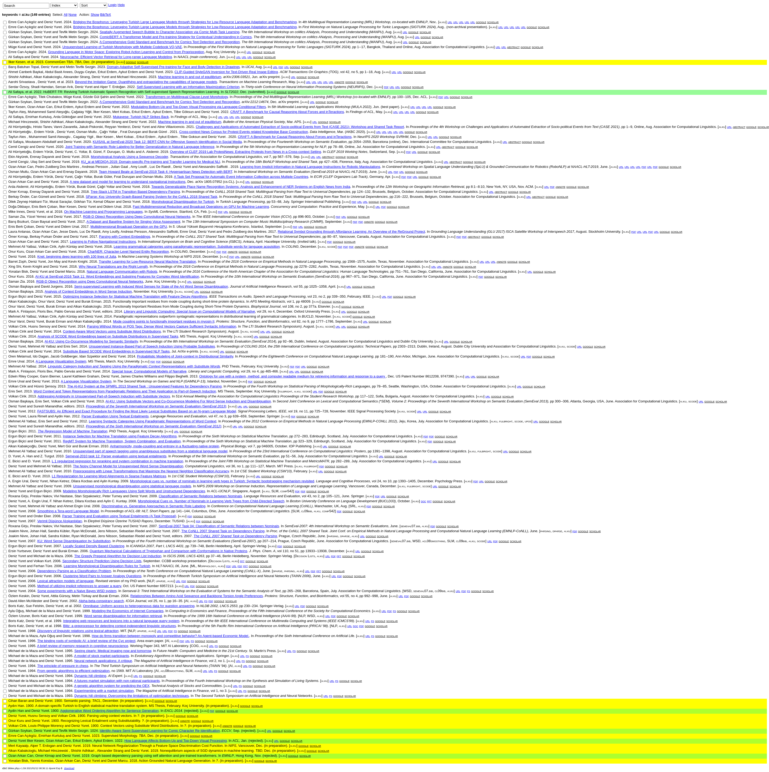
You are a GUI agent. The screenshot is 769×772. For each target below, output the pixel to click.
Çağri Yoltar (106, 187)
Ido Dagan (41, 356)
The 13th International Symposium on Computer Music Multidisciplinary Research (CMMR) (254, 222)
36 (233, 466)
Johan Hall (38, 531)
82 (299, 321)
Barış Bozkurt (18, 222)
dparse (557, 531)
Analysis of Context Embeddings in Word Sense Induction (88, 291)
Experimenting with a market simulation (104, 691)
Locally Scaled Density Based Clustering (93, 546)
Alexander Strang (76, 77)
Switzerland (378, 152)
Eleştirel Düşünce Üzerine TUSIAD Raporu (120, 521)
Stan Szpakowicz (88, 496)
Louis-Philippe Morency (46, 726)
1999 (86, 611)
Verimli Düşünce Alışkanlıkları (59, 521)
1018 (133, 761)
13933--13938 (316, 551)
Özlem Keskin (18, 596)
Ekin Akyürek (18, 157)
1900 (58, 701)
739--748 (197, 546)
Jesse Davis (68, 232)
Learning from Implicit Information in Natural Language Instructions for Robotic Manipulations (310, 167)
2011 (32, 431)
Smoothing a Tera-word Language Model (68, 511)
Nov (521, 187)
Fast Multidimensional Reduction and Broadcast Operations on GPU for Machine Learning (201, 207)
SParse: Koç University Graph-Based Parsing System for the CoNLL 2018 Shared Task (151, 197)
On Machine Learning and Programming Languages (103, 212)
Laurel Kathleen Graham (80, 376)
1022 (118, 741)
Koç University (224, 52)
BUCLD (307, 316)
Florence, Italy (350, 162)
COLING (292, 246)
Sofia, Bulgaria (387, 396)
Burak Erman (91, 301)
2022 (131, 87)
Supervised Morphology (119, 736)
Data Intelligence (322, 132)
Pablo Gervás (64, 371)
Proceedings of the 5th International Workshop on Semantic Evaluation (225, 456)
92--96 (288, 341)
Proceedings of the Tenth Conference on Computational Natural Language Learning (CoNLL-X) (189, 571)
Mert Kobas (121, 112)
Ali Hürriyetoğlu (19, 127)
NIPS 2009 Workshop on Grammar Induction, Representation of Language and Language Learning (272, 486)
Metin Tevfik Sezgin (81, 67)
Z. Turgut (47, 456)
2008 (132, 501)
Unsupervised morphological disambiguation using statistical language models (132, 486)
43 (309, 496)
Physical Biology (233, 446)
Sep (392, 152)
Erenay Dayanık (42, 157)
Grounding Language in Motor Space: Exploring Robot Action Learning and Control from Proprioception (126, 52)
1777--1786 (324, 321)
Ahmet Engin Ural (76, 506)
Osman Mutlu (87, 132)
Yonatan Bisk (18, 271)
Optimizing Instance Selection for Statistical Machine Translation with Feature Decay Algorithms (135, 296)
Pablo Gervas (64, 311)
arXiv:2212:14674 (255, 102)
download (69, 768)
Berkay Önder (18, 197)
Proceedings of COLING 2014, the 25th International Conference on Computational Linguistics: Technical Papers (306, 346)
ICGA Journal (136, 601)
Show (95, 15)
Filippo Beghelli (176, 376)
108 (290, 306)
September (333, 222)
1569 (120, 671)
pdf (280, 67)
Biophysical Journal (266, 306)
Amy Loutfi (139, 167)
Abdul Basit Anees (59, 72)
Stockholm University (604, 232)
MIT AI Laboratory (139, 671)
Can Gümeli (40, 197)
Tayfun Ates (17, 137)
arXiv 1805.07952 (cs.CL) (214, 182)
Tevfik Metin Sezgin (73, 32)
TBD (258, 751)
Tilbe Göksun (184, 112)
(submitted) (256, 92)
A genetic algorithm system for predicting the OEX (111, 686)
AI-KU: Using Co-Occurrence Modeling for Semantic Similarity (91, 341)
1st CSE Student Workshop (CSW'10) (263, 471)
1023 (95, 736)
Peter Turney (112, 496)
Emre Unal (16, 361)
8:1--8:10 (477, 187)
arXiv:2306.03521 (236, 77)
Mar (290, 122)
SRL (352, 506)
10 (389, 481)
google (481, 22)
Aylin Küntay (67, 246)
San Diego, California (427, 271)
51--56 (291, 456)
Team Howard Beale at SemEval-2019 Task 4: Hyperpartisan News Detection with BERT (165, 172)
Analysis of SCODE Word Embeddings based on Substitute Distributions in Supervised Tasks (108, 336)
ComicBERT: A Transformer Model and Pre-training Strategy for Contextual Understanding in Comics (176, 37)
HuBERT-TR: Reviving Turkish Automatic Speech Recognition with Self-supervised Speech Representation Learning (131, 92)
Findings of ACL (362, 112)
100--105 (404, 97)
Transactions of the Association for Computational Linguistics (216, 157)
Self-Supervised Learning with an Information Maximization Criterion (188, 87)
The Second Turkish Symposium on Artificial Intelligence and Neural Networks (253, 696)
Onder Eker (42, 516)
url (449, 22)
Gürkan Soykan (20, 32)
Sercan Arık (64, 87)
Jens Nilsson (107, 531)
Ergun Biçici (17, 296)
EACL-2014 (173, 711)
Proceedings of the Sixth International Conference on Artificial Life (304, 636)
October (408, 192)
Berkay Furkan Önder (46, 237)
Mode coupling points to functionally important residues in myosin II (163, 321)
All (66, 15)
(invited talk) (307, 241)
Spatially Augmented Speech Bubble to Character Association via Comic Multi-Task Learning (170, 32)
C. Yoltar (80, 152)
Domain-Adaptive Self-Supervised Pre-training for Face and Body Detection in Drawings (173, 67)
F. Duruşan (112, 152)
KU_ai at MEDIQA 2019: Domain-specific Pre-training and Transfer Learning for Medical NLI (150, 162)
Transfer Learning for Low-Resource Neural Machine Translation (147, 261)
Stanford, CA (189, 212)
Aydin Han (62, 416)
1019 (86, 746)
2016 (108, 246)
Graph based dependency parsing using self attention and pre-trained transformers (153, 756)
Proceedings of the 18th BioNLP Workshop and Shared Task (271, 162)
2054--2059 (362, 142)
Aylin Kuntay (109, 481)
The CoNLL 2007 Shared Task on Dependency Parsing (223, 531)
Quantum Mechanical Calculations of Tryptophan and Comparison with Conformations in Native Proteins (168, 551)
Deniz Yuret (53, 22)
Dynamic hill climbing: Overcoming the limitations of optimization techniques (131, 696)
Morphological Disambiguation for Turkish (183, 202)
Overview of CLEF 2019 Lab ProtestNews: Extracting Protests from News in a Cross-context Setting (245, 152)
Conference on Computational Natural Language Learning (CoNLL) (262, 506)
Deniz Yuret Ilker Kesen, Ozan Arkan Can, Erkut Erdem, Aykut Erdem (60, 741)
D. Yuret (14, 456)
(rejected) (191, 711)
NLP (151, 581)
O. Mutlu (128, 152)
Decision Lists (305, 556)
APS (297, 122)
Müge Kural (17, 47)
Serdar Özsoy (18, 87)
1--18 (369, 72)
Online (639, 127)
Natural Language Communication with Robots (122, 271)
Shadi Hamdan (42, 87)
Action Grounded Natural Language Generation (174, 761)
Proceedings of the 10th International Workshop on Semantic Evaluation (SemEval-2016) (272, 276)
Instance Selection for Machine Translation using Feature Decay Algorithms (120, 436)
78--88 (338, 147)
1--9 (629, 127)
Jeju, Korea (407, 421)
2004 (31, 591)
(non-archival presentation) (466, 27)
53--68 (276, 202)
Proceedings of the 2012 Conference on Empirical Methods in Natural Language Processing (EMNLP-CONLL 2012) (309, 421)
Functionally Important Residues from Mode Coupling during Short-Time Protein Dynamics (181, 306)
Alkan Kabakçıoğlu (87, 321)
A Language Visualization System (61, 361)
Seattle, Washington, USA (408, 386)
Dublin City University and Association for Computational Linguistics (504, 346)
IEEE (366, 296)
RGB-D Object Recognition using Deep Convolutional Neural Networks (89, 281)
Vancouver (246, 746)
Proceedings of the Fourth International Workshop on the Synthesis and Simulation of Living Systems (242, 681)
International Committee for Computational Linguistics (451, 142)
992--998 (371, 596)
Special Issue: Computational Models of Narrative (149, 371)
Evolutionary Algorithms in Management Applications (174, 656)
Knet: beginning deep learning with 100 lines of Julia (76, 256)
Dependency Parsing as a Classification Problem (74, 571)
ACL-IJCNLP (220, 491)
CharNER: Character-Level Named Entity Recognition (128, 251)
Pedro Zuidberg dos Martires (244, 232)
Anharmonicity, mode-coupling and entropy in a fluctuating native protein (164, 446)
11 (306, 411)
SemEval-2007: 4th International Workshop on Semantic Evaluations (337, 526)
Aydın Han (16, 706)
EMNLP (228, 756)
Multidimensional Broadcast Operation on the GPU (128, 227)
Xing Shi (14, 266)
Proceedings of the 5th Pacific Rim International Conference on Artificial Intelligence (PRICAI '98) (255, 626)
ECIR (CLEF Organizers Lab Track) (341, 177)
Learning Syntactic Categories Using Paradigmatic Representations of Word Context (152, 421)
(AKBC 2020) (355, 132)
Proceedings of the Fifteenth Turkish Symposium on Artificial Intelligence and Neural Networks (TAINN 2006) (229, 576)
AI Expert (115, 676)
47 (216, 416)
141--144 (183, 511)
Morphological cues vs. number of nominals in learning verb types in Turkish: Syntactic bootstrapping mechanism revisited (222, 481)
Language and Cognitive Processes (343, 481)
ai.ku (442, 22)
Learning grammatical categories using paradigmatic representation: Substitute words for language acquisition (197, 246)
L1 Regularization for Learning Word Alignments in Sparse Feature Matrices (109, 476)
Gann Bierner (50, 376)
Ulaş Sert (37, 162)
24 (379, 481)
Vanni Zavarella (65, 127)
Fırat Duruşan (131, 132)
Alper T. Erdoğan (112, 87)
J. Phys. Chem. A (262, 551)
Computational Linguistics (204, 466)
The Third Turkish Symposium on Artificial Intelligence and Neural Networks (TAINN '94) (160, 666)
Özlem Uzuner (19, 616)
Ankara (248, 241)
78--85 (382, 386)
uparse (160, 581)
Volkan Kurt (42, 561)
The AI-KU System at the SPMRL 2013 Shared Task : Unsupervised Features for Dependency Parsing (144, 386)
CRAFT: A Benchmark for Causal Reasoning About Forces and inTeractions (287, 112)
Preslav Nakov (41, 496)
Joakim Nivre (18, 531)
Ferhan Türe (43, 566)
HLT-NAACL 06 (167, 566)
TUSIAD (178, 521)
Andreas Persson (95, 167)
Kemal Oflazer (104, 202)
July (286, 202)
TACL (96, 701)
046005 (267, 446)
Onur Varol (46, 301)
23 (315, 296)
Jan (243, 741)
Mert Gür (64, 446)
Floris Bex (45, 311)
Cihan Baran (17, 701)
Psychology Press (448, 481)
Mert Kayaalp (18, 746)
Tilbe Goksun (190, 137)
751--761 (402, 271)
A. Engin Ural (18, 481)
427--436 (331, 162)
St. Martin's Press (262, 651)
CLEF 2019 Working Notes (347, 152)
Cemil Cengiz (18, 147)
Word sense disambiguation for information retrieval (123, 616)
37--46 (216, 556)
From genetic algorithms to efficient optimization (73, 671)
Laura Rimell (37, 416)
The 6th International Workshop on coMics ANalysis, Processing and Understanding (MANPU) (312, 32)
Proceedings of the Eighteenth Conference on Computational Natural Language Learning (306, 356)
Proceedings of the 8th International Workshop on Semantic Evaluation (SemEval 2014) (210, 341)
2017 (77, 217)
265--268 (294, 591)
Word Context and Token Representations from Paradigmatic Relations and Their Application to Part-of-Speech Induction (125, 391)
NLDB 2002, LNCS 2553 (219, 606)
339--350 (338, 296)
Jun (222, 57)
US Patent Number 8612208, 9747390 (425, 376)
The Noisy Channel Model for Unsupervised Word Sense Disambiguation (128, 466)
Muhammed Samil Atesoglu (50, 137)
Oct (125, 586)
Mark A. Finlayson (21, 311)
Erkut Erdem (107, 72)
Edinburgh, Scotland (325, 436)
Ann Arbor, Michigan (410, 356)
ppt (429, 501)
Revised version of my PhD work (120, 581)
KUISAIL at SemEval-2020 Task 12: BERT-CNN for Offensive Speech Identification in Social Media (167, 142)
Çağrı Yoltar (109, 132)
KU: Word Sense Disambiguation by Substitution (74, 541)
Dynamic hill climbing (90, 676)
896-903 (304, 217)
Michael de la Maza (48, 556)
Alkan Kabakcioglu (48, 77)
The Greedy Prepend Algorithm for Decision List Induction (118, 556)
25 (155, 601)
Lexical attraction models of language (65, 581)
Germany (376, 177)
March (111, 361)
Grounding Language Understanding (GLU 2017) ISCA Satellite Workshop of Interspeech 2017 (502, 232)
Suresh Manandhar (48, 406)
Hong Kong (244, 756)
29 (264, 311)
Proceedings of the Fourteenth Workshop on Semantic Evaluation (297, 142)
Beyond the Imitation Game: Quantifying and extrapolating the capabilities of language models (146, 82)
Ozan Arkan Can (39, 107)
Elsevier (324, 306)
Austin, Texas (377, 261)
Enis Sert (71, 346)
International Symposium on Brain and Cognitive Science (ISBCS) (191, 241)
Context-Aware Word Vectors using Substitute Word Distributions (112, 331)
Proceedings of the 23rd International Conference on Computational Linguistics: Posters (299, 451)
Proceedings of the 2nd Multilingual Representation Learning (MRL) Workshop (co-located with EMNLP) (312, 97)
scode (331, 246)
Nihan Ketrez (59, 481)
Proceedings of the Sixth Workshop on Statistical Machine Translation (234, 436)
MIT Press (285, 466)
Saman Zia (16, 217)
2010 (104, 446)
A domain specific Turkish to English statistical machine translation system (91, 706)
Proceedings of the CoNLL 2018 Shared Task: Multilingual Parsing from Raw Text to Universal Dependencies (267, 192)
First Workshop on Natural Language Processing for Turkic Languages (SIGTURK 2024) (369, 27)
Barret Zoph (17, 261)
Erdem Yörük (44, 132)
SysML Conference (162, 212)
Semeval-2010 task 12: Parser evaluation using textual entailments (115, 456)
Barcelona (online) (386, 142)
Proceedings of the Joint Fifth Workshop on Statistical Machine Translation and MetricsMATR (259, 461)
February (354, 296)
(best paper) (390, 107)
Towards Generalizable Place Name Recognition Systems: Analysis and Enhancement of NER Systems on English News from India (250, 187)
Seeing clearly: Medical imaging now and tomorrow (112, 651)
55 (300, 286)
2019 (164, 152)
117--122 (367, 396)
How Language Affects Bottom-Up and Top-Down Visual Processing (175, 741)
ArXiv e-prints (188, 351)
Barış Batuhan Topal (23, 67)
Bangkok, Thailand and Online (390, 47)
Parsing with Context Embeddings (124, 237)
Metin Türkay (81, 596)
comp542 (286, 491)
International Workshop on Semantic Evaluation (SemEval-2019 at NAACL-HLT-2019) (302, 172)
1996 (31, 641)
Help (121, 5)
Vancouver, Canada (354, 237)
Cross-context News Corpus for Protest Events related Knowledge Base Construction (243, 132)
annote (339, 82)
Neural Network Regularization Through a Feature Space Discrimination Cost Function (157, 746)
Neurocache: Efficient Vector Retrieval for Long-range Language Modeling (116, 57)
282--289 (342, 461)
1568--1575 (356, 261)
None (73, 15)
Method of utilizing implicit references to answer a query (79, 586)
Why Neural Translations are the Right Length (113, 266)
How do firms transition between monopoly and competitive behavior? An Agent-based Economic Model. (170, 636)
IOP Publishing (300, 446)
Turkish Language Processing (242, 202)
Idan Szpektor (89, 356)
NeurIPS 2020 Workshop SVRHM (382, 137)
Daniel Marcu (65, 271)
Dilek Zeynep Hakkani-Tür (28, 202)
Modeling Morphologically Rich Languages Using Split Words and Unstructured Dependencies (134, 491)
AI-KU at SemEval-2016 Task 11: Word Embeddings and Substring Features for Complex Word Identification (117, 276)
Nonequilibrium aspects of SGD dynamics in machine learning (207, 751)
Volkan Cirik (47, 246)
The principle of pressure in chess (62, 666)
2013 (193, 376)
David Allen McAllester (25, 601)
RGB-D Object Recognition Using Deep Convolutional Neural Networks (136, 217)
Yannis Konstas (41, 761)
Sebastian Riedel (132, 531)
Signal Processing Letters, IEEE (262, 411)
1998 (57, 626)
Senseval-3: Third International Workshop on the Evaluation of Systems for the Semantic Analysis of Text (201, 591)
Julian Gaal (120, 167)
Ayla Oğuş (16, 611)
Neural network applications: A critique (103, 661)
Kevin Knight (77, 261)
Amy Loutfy (110, 232)
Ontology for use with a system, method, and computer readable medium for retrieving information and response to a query (292, 376)
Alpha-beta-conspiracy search (101, 601)
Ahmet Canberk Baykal (25, 72)
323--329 (305, 441)
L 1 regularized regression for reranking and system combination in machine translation (117, 461)
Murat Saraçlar (60, 202)
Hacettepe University (280, 241)
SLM (274, 491)
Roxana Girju (18, 496)
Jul (359, 147)
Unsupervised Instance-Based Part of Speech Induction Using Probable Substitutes (152, 346)
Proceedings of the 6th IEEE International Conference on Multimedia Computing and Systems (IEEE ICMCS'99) (269, 621)
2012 (31, 411)
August (581, 232)
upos (528, 421)
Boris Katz (16, 606)
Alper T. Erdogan (43, 746)
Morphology (207, 566)
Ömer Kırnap (18, 192)
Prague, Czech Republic (297, 536)
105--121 (333, 496)
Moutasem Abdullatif (40, 142)
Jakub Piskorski (91, 127)
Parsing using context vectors (109, 716)
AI (186, 601)
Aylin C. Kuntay (115, 501)
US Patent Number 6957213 (151, 586)
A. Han (27, 456)
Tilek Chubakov (49, 97)
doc (423, 501)
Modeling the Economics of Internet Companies (127, 611)
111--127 (257, 466)
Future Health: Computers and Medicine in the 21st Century (202, 651)
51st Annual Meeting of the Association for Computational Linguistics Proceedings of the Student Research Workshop (264, 396)
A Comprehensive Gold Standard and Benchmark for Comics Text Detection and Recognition (170, 42)
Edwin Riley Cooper (23, 376)
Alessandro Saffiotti (213, 167)
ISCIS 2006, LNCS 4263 (185, 556)
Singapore (240, 491)
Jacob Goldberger (64, 356)
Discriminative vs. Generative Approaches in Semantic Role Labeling (153, 506)
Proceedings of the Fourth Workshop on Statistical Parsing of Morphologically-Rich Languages (298, 386)
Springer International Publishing (315, 202)
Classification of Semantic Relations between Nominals (200, 496)
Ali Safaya (16, 57)
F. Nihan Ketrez (61, 501)
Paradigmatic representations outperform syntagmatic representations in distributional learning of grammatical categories (205, 316)
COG (195, 646)
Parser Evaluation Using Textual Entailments (115, 416)
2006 (84, 551)
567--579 (284, 157)
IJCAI (249, 67)
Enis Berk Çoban (45, 207)
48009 (305, 301)
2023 (39, 62)
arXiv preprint (269, 77)
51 (297, 551)
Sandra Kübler (59, 531)
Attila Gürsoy (60, 596)
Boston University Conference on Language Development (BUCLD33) (343, 501)
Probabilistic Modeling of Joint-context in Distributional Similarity (185, 356)
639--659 (239, 416)
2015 (39, 291)
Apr (387, 177)
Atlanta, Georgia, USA (587, 401)
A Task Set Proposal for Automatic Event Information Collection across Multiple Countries (241, 177)
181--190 (387, 356)
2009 (124, 481)
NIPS (232, 746)
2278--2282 (308, 266)
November (396, 261)
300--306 (562, 401)
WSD (416, 541)
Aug (388, 32)
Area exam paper (150, 641)
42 (347, 72)
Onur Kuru (16, 251)
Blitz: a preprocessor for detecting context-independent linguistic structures (119, 626)
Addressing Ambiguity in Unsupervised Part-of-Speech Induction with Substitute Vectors (104, 396)
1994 (31, 666)
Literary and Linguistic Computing (213, 371)
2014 (118, 311)
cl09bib (306, 511)
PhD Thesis (231, 366)
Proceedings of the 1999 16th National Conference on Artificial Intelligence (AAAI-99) (232, 616)
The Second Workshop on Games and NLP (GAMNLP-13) (161, 381)
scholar (493, 22)
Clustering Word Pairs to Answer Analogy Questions (102, 576)
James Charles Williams (139, 376)
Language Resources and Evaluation (179, 416)
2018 (64, 182)
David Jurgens (52, 286)
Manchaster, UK (326, 506)
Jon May (54, 261)
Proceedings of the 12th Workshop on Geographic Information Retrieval (410, 187)
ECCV (226, 731)
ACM (529, 187)
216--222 (401, 197)
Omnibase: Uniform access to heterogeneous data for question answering (138, 606)
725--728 (321, 411)
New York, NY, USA (501, 187)
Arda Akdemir (18, 187)
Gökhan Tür (82, 202)
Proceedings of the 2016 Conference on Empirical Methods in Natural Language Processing (271, 261)
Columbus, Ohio (204, 511)
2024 (67, 22)
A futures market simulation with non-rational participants (117, 681)
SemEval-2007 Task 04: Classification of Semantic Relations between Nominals (219, 526)
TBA (78, 62)
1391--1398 (381, 451)
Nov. (433, 22)
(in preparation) (103, 62)
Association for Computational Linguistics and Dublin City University (382, 341)
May (292, 82)
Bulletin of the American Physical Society (254, 122)
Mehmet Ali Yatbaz (22, 246)
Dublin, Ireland (306, 341)
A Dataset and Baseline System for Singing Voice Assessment (133, 222)
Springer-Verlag (254, 546)
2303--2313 (406, 346)
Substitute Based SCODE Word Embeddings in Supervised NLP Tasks (116, 351)
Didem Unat (112, 207)
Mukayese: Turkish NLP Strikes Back (141, 117)
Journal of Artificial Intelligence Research (260, 286)
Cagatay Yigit (83, 137)
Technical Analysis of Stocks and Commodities (186, 686)
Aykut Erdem (128, 72)
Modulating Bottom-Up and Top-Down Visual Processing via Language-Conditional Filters (198, 107)
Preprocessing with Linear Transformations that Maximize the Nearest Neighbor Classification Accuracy (151, 471)
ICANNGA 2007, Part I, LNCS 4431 (157, 546)
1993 (69, 696)
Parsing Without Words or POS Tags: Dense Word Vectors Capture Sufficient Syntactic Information (161, 326)
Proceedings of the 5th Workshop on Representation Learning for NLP (273, 147)
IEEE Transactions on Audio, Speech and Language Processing (257, 296)
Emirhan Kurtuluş (38, 117)
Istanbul (213, 381)
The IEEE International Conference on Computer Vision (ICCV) (244, 217)
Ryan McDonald (83, 531)
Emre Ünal (188, 232)
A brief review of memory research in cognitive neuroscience (82, 646)
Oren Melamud (19, 356)
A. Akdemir (150, 152)
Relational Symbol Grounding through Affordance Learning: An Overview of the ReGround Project (351, 232)
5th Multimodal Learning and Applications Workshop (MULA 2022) (321, 107)
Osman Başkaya (20, 286)
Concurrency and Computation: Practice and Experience (313, 207)
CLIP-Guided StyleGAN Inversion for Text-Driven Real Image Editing (226, 72)
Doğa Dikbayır (19, 207)
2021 (190, 127)
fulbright (285, 391)
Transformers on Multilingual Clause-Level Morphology (186, 97)
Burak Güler (103, 177)
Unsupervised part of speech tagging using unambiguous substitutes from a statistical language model (150, 451)
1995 (31, 646)
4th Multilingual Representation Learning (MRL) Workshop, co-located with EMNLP (365, 22)
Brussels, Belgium (386, 192)
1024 (94, 731)
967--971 (353, 276)
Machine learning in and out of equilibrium (189, 77)
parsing (545, 531)
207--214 (269, 541)
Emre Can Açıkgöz (22, 22)
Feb (204, 212)
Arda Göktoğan (64, 117)
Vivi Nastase (63, 496)
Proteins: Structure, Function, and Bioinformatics (253, 321)
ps (468, 591)
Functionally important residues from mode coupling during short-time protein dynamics (178, 301)
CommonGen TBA (59, 62)
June (603, 167)
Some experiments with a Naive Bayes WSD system (76, 591)
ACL (424, 97)
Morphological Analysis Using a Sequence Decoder (129, 157)
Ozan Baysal (40, 222)
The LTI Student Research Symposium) (272, 326)
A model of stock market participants (101, 656)
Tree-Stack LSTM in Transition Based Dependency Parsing (135, 192)
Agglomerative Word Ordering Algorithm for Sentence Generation (109, 711)
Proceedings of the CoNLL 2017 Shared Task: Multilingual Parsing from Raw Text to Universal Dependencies (238, 237)
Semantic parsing (77, 701)
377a (312, 306)
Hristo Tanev (42, 127)
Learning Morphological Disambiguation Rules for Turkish (107, 566)
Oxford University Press (312, 311)
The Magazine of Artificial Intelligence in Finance (170, 661)
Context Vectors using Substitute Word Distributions (139, 726)
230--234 (251, 606)
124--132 (363, 192)
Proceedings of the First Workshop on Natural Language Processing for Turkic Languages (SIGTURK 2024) (269, 47)
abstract (513, 47)
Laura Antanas (19, 232)
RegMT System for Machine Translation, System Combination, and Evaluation (122, 441)
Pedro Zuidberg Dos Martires (57, 167)
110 (285, 551)
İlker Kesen (16, 62)
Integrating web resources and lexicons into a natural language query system (121, 621)
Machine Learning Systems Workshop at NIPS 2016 (161, 256)
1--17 (361, 47)
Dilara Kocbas (81, 481)
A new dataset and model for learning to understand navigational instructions (127, 182)
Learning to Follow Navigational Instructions (103, 241)
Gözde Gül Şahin (96, 97)
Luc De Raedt (160, 167)
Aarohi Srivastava (22, 82)
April (259, 241)
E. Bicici (14, 461)
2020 (232, 137)
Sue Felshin (35, 606)
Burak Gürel (158, 132)
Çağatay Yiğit (81, 112)
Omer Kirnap (45, 756)
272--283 (301, 436)
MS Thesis (188, 336)
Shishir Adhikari (20, 77)
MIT (123, 631)
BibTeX (105, 15)
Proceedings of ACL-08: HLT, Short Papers (137, 511)
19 (295, 411)
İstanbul (257, 227)
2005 (31, 586)
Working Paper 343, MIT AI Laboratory (159, 646)
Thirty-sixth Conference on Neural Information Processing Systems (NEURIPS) (305, 87)
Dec (87, 62)
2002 (73, 601)
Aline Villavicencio (170, 127)
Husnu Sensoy (39, 326)
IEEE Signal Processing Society (372, 411)
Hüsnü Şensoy (45, 386)
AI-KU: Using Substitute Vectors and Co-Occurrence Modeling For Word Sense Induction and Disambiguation (188, 401)
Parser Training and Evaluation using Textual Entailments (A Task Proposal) (119, 516)
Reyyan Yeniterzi (117, 127)
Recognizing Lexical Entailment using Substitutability (100, 721)
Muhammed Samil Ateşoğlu (48, 112)
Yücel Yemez (37, 217)
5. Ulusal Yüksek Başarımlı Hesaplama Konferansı (211, 227)
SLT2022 (231, 92)
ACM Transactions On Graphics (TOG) (309, 72)
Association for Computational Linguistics (453, 47)
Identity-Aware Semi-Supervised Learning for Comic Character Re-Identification (160, 731)
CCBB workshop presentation (184, 561)
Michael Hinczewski (132, 77)
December (308, 246)
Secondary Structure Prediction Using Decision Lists (101, 561)
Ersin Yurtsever (19, 551)
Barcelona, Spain (316, 591)
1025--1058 (318, 286)
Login (112, 5)
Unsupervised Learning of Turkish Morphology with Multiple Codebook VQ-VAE (122, 47)
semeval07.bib (410, 526)
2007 (31, 521)
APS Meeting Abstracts (267, 301)
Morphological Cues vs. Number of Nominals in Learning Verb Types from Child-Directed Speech (211, 501)
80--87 (332, 237)
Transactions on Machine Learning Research (253, 82)
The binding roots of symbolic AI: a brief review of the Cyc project (86, 641)
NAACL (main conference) (198, 57)
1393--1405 (407, 481)
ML (193, 566)
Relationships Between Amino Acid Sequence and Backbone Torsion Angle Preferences (196, 596)
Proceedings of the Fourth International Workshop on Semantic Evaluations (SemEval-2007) (186, 541)
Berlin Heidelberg (219, 546)
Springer (273, 416)
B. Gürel (95, 152)
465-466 (271, 371)
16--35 (177, 601)
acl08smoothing (433, 541)
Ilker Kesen (105, 137)
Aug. (441, 27)
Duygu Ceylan (85, 72)
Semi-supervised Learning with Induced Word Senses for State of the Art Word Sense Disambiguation (151, 286)
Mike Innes (16, 212)
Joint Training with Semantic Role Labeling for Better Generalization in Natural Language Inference (139, 147)
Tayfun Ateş (17, 112)
